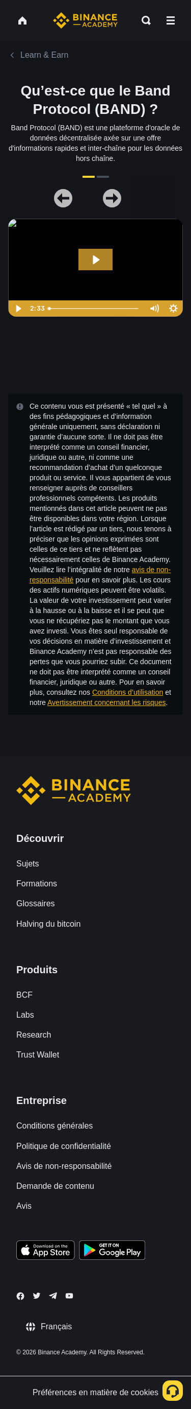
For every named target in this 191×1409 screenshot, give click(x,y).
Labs (25, 1015)
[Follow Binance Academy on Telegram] (53, 1295)
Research (33, 1034)
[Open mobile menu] (170, 20)
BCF (24, 995)
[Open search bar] (143, 20)
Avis (24, 1206)
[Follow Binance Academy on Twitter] (37, 1296)
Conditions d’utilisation (127, 692)
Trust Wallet (37, 1054)
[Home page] (85, 20)
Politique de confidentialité (63, 1146)
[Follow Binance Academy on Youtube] (69, 1296)
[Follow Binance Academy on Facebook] (20, 1296)
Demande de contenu (55, 1186)
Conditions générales (54, 1125)
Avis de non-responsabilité (64, 1166)
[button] (171, 20)
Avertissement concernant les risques (106, 702)
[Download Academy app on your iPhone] (45, 1251)
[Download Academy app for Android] (112, 1251)
